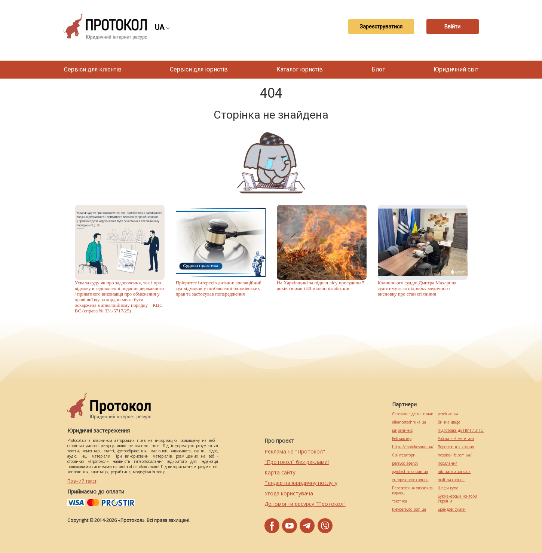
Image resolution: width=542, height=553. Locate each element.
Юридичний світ (456, 69)
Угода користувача (288, 493)
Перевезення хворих (456, 446)
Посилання (447, 463)
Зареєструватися (381, 27)
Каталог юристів (299, 69)
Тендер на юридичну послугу (300, 482)
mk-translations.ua (454, 471)
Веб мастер (401, 438)
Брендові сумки (452, 509)
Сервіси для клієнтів (93, 69)
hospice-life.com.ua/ (455, 455)
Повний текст (82, 481)
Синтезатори (404, 455)
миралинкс (402, 430)
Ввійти (452, 27)
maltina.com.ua (451, 479)
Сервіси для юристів (199, 69)
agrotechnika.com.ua (410, 471)
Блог (378, 69)
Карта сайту (280, 472)
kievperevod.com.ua (409, 509)
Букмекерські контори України (457, 499)
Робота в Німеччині (456, 438)
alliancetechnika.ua (409, 422)
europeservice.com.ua (410, 479)
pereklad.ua (448, 414)
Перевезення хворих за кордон (412, 490)
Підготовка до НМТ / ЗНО (461, 430)
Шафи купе (448, 488)
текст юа (399, 501)
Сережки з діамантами (413, 414)
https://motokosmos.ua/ (413, 446)
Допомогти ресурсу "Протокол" (305, 503)
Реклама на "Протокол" (294, 451)
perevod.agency (405, 463)
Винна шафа (449, 422)
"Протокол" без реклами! (296, 461)
